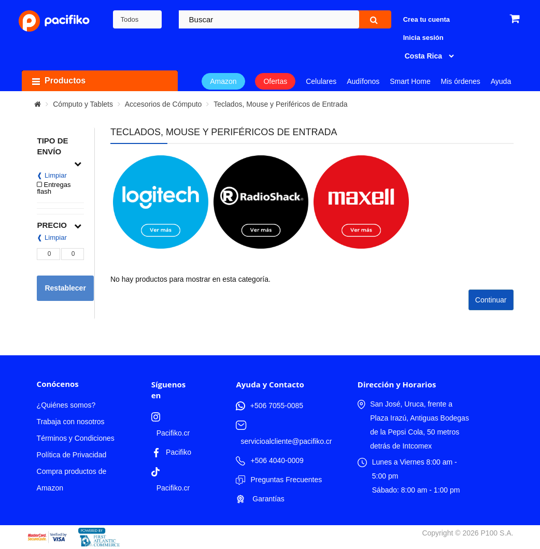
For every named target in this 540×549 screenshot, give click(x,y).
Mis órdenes (460, 81)
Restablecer (65, 288)
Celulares (321, 81)
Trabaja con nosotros (71, 421)
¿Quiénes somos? (66, 405)
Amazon (223, 81)
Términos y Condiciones (76, 438)
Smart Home (410, 81)
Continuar (491, 300)
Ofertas (275, 81)
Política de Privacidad (72, 455)
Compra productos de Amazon (72, 479)
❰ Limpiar (51, 175)
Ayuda (501, 81)
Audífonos (363, 81)
